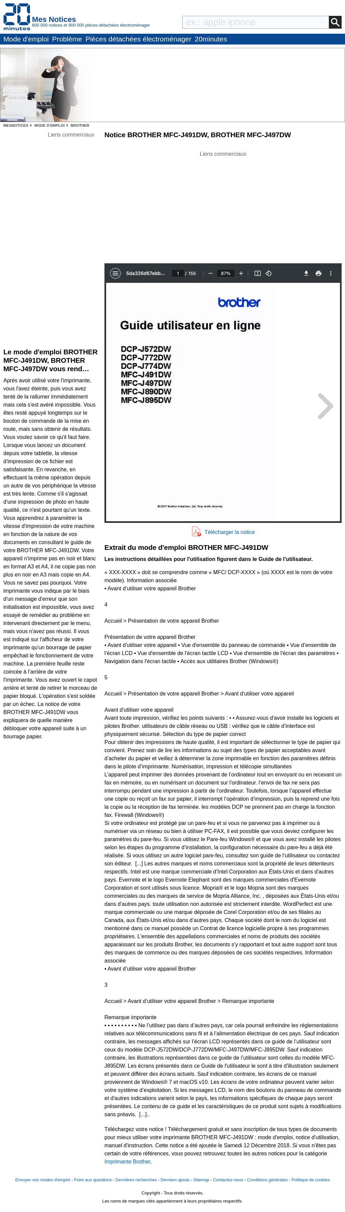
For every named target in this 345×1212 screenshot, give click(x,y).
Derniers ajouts (175, 1179)
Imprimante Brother (127, 1161)
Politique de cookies (310, 1179)
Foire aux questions (93, 1179)
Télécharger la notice (230, 532)
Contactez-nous (228, 1179)
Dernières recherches (136, 1179)
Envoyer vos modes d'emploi (42, 1179)
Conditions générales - (269, 1179)
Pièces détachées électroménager (138, 39)
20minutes (211, 39)
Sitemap (201, 1179)
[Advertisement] (223, 205)
